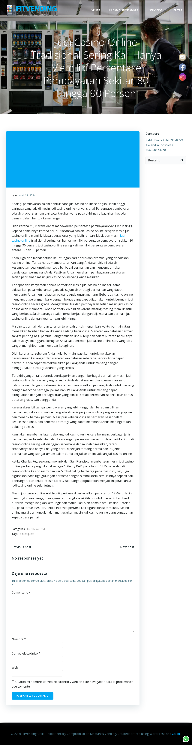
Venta (96, 10)
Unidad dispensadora (125, 10)
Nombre (19, 640)
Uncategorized (36, 529)
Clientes (176, 10)
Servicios (156, 10)
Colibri (176, 734)
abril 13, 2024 (27, 195)
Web (15, 668)
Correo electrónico (26, 654)
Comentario (21, 593)
